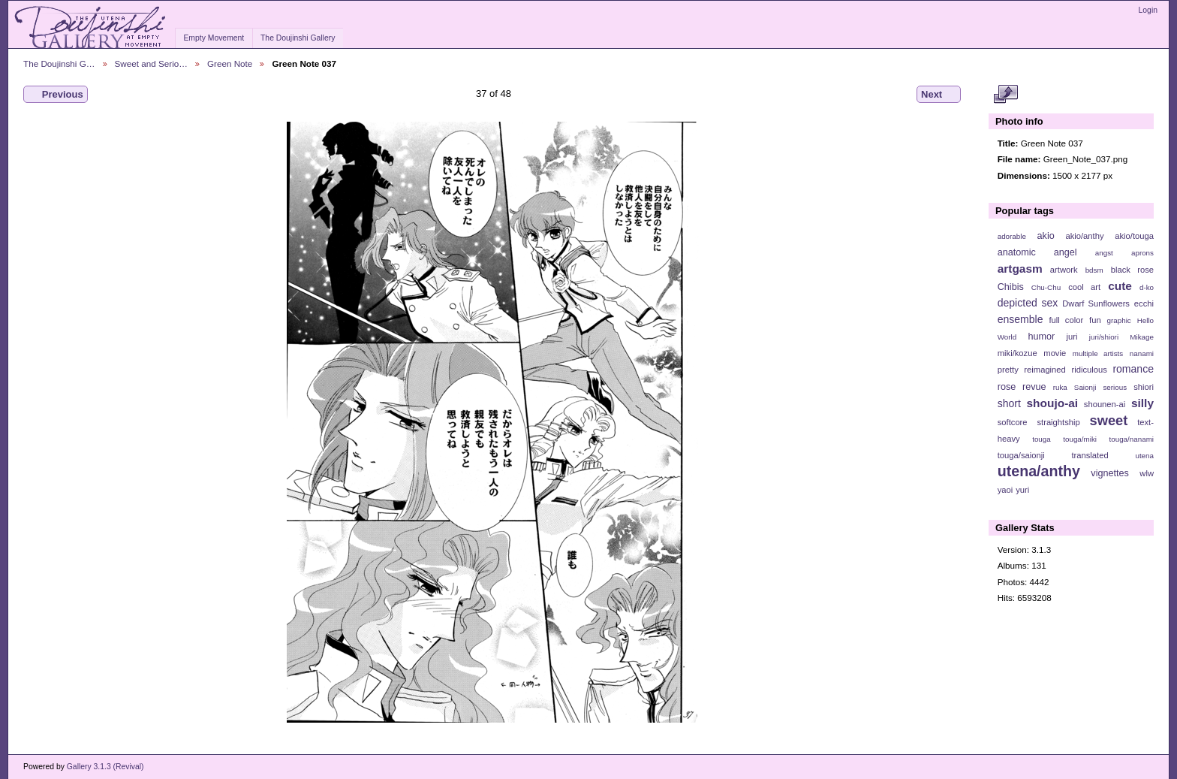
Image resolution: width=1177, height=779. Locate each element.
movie (1054, 353)
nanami (1142, 353)
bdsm (1094, 270)
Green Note (229, 63)
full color (1066, 320)
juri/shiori (1103, 337)
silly (1142, 403)
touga (1041, 439)
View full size (1005, 94)
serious (1115, 387)
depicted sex (1028, 303)
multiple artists (1098, 353)
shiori (1143, 386)
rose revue (1022, 387)
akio (1046, 236)
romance (1133, 369)
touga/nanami (1131, 439)
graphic (1119, 320)
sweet (1109, 420)
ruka (1060, 387)
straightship (1058, 422)
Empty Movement (213, 38)
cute (1120, 285)
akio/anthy (1084, 235)
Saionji (1085, 387)
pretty (1008, 369)
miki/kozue (1017, 353)
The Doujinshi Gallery (297, 38)
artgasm (1020, 268)
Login (1148, 10)
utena (1144, 455)
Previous (55, 95)
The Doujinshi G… (59, 63)
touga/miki (1080, 439)
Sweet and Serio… (151, 63)
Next (938, 95)
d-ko (1146, 287)
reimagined (1045, 369)
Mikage (1142, 337)
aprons (1142, 253)
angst (1104, 253)
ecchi (1144, 303)
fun (1095, 320)
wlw (1146, 473)
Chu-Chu (1046, 287)
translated (1089, 455)
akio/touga (1134, 235)
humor (1041, 336)
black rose (1132, 269)
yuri (1022, 489)
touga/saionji (1021, 455)
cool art (1084, 286)
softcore (1013, 422)
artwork (1064, 269)
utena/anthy (1039, 471)
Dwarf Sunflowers (1096, 303)
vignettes (1110, 473)
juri (1072, 336)
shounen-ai (1105, 404)
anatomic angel (1037, 252)
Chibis (1011, 287)
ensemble (1020, 319)
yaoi (1005, 489)
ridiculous (1088, 369)
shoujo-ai (1053, 403)
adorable (1012, 236)
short (1009, 403)
